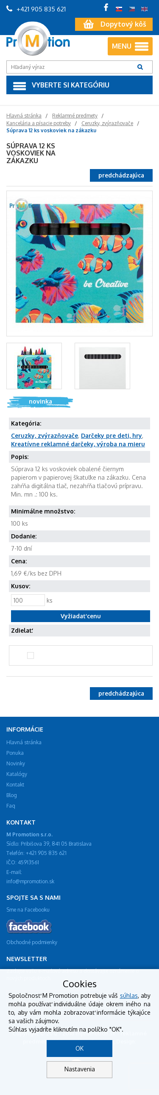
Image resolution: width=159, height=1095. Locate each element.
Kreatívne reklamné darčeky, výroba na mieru (78, 444)
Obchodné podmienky (31, 942)
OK (79, 1048)
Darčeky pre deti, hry (111, 435)
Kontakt (15, 784)
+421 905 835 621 (36, 9)
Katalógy (16, 774)
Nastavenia (79, 1069)
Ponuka (15, 753)
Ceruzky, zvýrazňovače (44, 435)
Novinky (15, 763)
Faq (10, 806)
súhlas (129, 995)
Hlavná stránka (24, 742)
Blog (11, 795)
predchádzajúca (121, 175)
